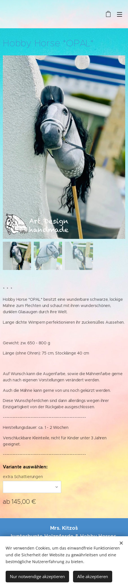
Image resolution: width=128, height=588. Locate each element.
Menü (119, 14)
